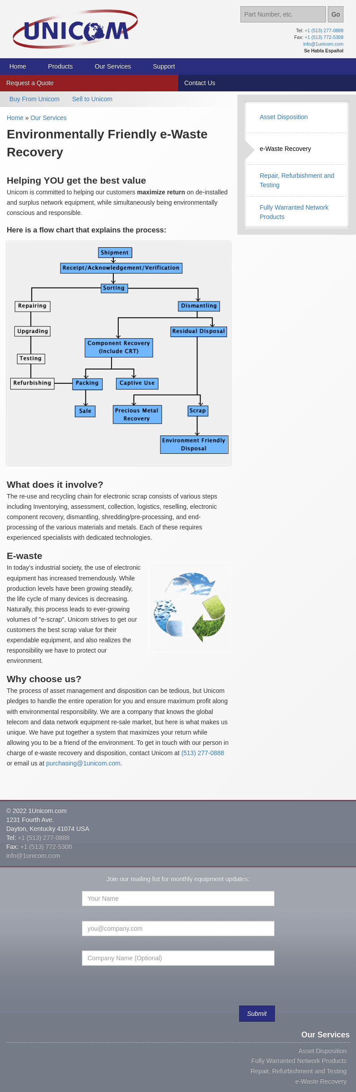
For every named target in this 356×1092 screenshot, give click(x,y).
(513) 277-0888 (202, 753)
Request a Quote (30, 82)
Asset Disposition (284, 116)
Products (60, 66)
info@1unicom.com (323, 44)
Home (17, 66)
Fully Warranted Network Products (299, 1060)
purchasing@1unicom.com (83, 763)
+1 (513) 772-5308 (324, 37)
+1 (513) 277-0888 (324, 30)
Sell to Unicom (92, 99)
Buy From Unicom (34, 99)
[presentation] (151, 989)
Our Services (113, 66)
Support (164, 66)
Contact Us (199, 82)
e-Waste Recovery (285, 148)
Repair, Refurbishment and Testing (298, 1071)
